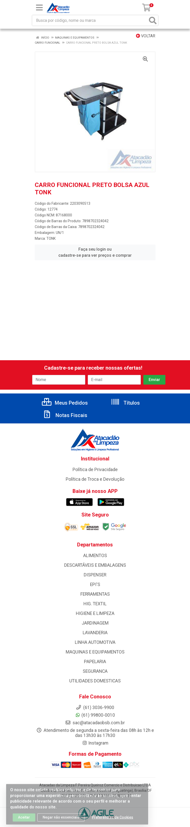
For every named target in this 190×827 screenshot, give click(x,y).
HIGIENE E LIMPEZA (95, 613)
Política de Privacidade (95, 469)
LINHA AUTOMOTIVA (95, 642)
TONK (51, 238)
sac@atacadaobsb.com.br (95, 722)
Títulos (125, 403)
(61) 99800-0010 (95, 715)
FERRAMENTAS (95, 594)
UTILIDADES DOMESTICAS (95, 680)
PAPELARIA (95, 661)
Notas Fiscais (65, 415)
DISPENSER (95, 574)
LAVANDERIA (95, 632)
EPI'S (95, 584)
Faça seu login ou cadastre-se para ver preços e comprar (95, 252)
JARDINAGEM (95, 623)
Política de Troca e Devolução (95, 479)
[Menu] (39, 7)
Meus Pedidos (65, 403)
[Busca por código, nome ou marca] (90, 20)
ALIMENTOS (95, 555)
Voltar (145, 35)
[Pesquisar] (152, 20)
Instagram (95, 743)
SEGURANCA (95, 671)
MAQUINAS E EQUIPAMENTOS (95, 651)
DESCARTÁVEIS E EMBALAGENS (95, 565)
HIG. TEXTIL (95, 603)
